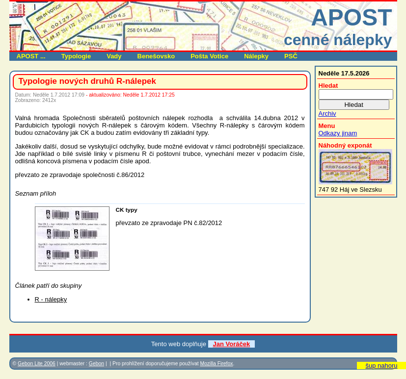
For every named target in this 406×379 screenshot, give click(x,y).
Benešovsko (156, 56)
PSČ (291, 56)
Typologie (76, 56)
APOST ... (31, 56)
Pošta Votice (209, 56)
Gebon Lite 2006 (36, 363)
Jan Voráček (231, 344)
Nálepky (256, 56)
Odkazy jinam (338, 133)
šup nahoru (381, 365)
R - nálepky (51, 299)
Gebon (96, 363)
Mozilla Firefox (216, 363)
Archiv (327, 113)
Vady (114, 56)
